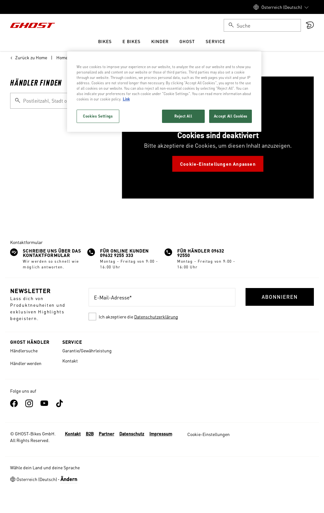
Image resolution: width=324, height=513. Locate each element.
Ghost (187, 41)
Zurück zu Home (28, 57)
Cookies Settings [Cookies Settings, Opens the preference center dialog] (98, 116)
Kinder (160, 41)
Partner (106, 433)
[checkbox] (162, 316)
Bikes (105, 41)
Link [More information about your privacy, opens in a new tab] (126, 99)
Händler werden (25, 363)
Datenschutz (131, 433)
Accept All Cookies (230, 116)
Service (215, 41)
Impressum (160, 433)
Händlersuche (24, 350)
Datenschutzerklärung (156, 316)
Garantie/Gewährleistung (87, 350)
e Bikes (131, 41)
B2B (90, 433)
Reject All (183, 116)
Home (62, 57)
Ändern (68, 479)
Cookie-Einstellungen (208, 434)
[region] (164, 91)
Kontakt (70, 360)
